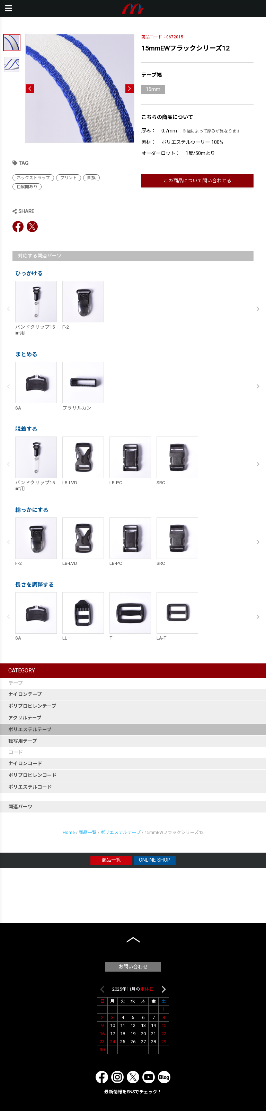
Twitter (32, 226)
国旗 (91, 177)
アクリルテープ (25, 717)
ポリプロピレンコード (32, 775)
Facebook (18, 226)
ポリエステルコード (30, 787)
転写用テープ (22, 741)
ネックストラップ (33, 177)
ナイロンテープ (25, 694)
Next (129, 88)
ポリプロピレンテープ (32, 706)
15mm (153, 89)
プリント (68, 177)
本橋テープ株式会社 (133, 8)
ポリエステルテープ (30, 729)
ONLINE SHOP (154, 860)
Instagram (117, 1077)
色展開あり (27, 186)
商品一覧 (88, 832)
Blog (164, 1077)
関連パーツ (20, 806)
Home (69, 832)
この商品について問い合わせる (197, 180)
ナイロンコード (25, 763)
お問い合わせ (133, 967)
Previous (30, 88)
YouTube (148, 1077)
